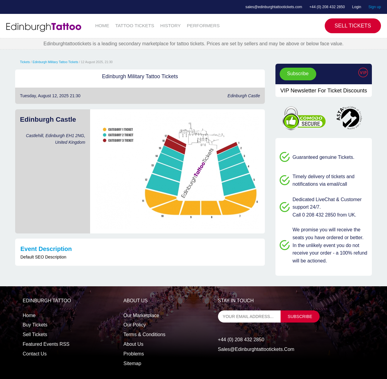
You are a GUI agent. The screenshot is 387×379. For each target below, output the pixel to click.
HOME (102, 25)
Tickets (25, 62)
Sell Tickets (353, 26)
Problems (133, 353)
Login (356, 7)
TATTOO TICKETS (134, 25)
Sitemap (132, 363)
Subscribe (298, 73)
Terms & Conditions (144, 334)
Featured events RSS (46, 344)
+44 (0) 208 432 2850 (327, 7)
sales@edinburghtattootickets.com (274, 7)
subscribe (300, 316)
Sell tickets (35, 334)
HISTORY (170, 25)
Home (29, 315)
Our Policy (134, 324)
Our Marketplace (141, 315)
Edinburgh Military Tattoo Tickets (55, 62)
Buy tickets (35, 324)
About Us (133, 344)
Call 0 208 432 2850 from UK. (324, 214)
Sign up (374, 7)
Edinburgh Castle (244, 95)
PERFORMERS (203, 25)
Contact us (35, 353)
